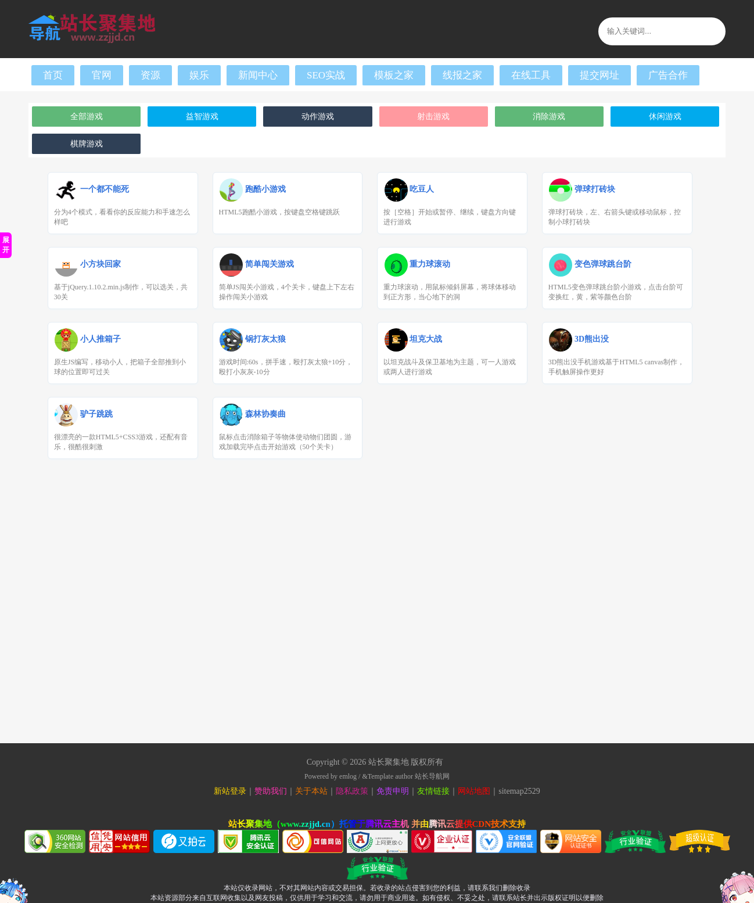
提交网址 (599, 75)
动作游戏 (317, 116)
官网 (102, 75)
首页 (53, 75)
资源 (150, 75)
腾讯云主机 (387, 824)
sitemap (511, 791)
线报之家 (462, 75)
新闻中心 (258, 75)
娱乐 (199, 75)
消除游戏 (549, 116)
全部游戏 (86, 116)
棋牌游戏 (86, 143)
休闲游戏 (665, 116)
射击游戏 (433, 116)
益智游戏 (202, 116)
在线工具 (531, 75)
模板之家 (394, 75)
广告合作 (668, 75)
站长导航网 (432, 776)
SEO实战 (326, 75)
